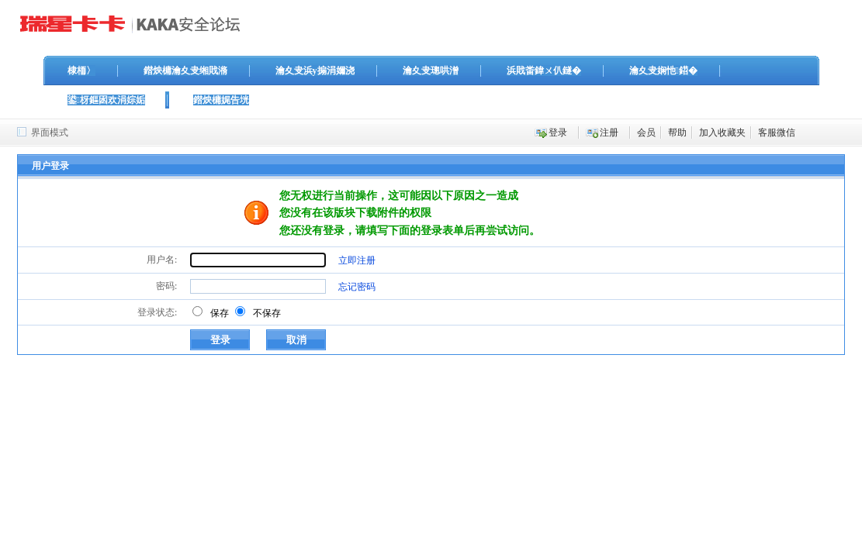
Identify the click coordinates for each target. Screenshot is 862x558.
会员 (646, 132)
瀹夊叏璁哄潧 (431, 70)
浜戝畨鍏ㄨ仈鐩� (544, 70)
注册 (609, 132)
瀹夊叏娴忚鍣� (663, 70)
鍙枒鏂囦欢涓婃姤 (106, 100)
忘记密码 (357, 286)
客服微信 (776, 132)
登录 (558, 132)
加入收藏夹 (722, 132)
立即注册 (357, 260)
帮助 (677, 132)
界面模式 (49, 132)
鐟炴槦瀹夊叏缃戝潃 (185, 70)
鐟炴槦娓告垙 (221, 100)
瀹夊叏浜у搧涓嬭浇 (315, 70)
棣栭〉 (81, 70)
